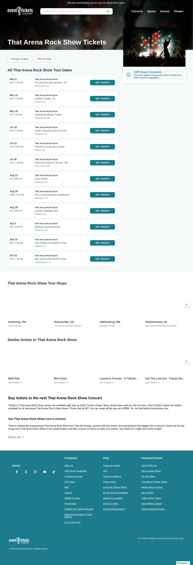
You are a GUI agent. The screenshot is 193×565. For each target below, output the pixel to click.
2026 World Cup (149, 465)
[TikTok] (54, 472)
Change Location (20, 59)
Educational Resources (114, 509)
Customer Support (111, 465)
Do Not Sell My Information (115, 493)
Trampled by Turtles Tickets (154, 482)
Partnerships (70, 503)
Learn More (154, 78)
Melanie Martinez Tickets (153, 509)
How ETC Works (111, 503)
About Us (69, 465)
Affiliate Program (72, 498)
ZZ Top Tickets (148, 476)
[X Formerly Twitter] (26, 472)
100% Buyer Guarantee (76, 471)
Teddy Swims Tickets (151, 498)
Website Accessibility (113, 498)
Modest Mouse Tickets (151, 487)
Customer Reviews (73, 476)
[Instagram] (35, 472)
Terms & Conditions (112, 476)
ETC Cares (70, 482)
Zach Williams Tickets (151, 503)
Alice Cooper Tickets (151, 471)
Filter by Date (44, 59)
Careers (68, 493)
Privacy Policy (109, 482)
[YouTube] (44, 472)
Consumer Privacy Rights (115, 487)
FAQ (105, 471)
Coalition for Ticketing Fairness (79, 509)
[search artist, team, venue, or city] (76, 11)
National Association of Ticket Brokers (78, 515)
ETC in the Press (73, 522)
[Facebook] (16, 472)
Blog (67, 487)
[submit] (108, 11)
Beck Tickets (147, 493)
